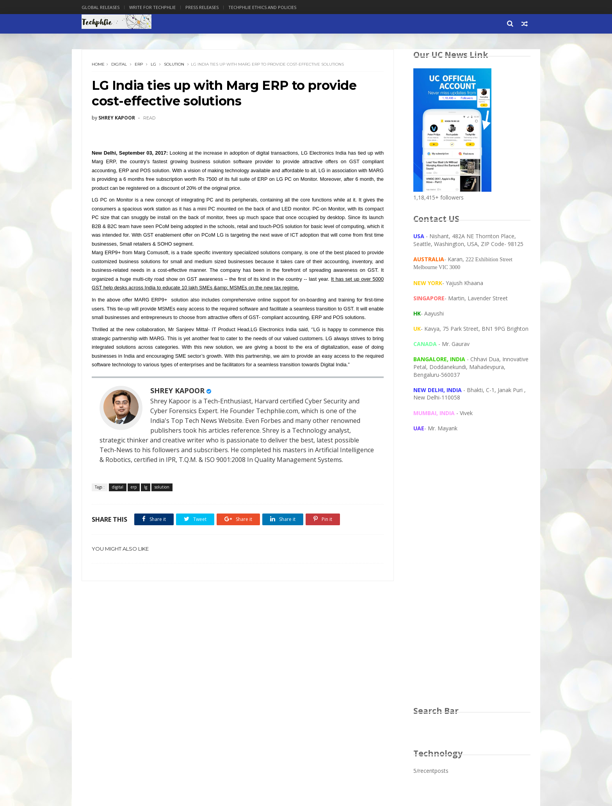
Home (98, 64)
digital (119, 64)
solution (174, 64)
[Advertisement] (471, 576)
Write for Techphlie (152, 7)
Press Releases (202, 7)
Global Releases (100, 7)
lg (153, 64)
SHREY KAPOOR (177, 390)
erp (139, 64)
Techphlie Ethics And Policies (262, 7)
